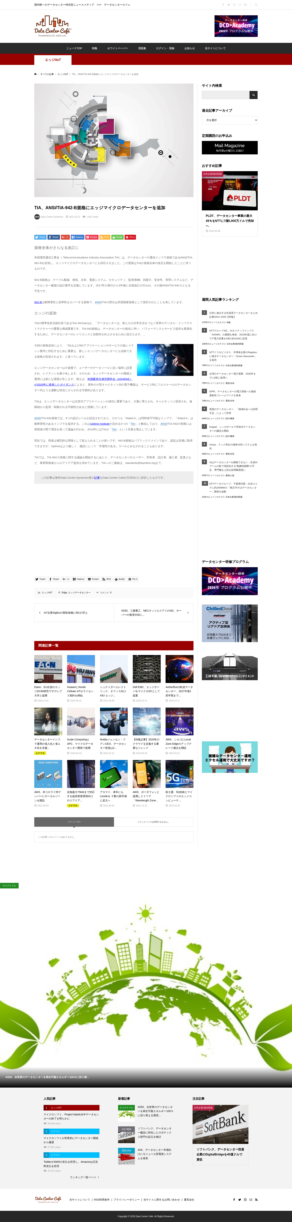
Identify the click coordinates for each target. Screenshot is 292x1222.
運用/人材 (230, 475)
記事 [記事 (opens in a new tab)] (97, 477)
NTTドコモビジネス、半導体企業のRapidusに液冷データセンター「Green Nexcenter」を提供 (233, 356)
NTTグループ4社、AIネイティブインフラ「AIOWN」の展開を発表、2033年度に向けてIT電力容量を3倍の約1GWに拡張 (233, 334)
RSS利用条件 (102, 1199)
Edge (64, 592)
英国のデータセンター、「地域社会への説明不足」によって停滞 (233, 411)
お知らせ (189, 48)
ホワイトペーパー (117, 48)
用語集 (142, 48)
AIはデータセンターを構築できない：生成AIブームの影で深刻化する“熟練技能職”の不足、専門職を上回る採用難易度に (233, 466)
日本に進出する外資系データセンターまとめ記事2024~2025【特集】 (233, 315)
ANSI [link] (98, 302)
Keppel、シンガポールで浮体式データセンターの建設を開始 (232, 428)
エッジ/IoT (53, 60)
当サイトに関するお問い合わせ (161, 1199)
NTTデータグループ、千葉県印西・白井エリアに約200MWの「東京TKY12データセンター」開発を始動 (233, 487)
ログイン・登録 (165, 48)
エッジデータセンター (79, 592)
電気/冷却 (230, 383)
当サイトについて (215, 48)
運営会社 (189, 1199)
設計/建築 (230, 418)
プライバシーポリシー (127, 1199)
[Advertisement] (143, 26)
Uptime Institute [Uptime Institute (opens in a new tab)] (100, 423)
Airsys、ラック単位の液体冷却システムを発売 (233, 446)
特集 (94, 48)
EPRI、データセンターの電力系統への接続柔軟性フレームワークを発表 (232, 393)
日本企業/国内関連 (235, 344)
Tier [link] (133, 423)
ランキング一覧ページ (83, 1177)
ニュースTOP (74, 48)
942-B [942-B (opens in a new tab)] (38, 302)
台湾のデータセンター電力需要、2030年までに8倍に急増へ (232, 375)
